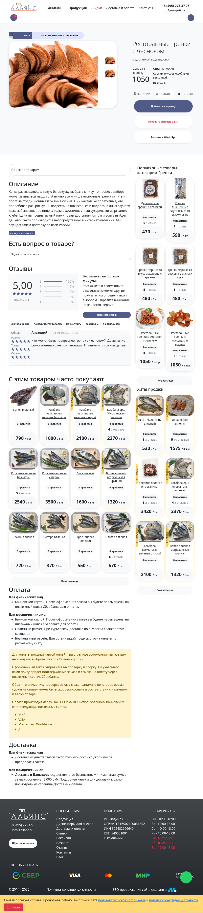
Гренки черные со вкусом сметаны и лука (180, 273)
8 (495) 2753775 (23, 825)
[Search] (70, 170)
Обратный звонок (23, 843)
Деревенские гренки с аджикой (150, 205)
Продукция (64, 819)
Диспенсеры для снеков (74, 824)
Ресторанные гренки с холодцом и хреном (180, 338)
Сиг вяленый (85, 473)
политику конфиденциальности (173, 900)
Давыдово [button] (54, 8)
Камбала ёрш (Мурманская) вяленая (116, 413)
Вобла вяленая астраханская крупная (116, 477)
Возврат (62, 843)
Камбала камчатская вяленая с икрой (85, 413)
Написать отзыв (107, 314)
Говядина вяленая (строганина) (150, 484)
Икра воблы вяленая (180, 421)
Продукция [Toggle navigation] (78, 8)
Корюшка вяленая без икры (23, 475)
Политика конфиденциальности (71, 889)
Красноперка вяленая (85, 539)
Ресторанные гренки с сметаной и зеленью (149, 336)
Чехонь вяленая (23, 537)
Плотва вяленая (116, 537)
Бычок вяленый (23, 409)
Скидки (96, 8)
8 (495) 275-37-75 (177, 6)
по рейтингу (73, 324)
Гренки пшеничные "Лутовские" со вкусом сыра (180, 209)
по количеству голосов (48, 324)
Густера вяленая (54, 537)
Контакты (145, 8)
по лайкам (92, 324)
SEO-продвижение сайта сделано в (145, 889)
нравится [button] (164, 93)
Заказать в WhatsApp (163, 137)
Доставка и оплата (120, 8)
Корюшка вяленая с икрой (54, 475)
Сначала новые (20, 324)
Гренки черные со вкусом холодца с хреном (150, 273)
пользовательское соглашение (122, 900)
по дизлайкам (111, 324)
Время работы (176, 10)
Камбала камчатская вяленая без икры (54, 413)
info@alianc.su (23, 830)
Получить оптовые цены (163, 121)
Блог (59, 857)
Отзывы (62, 847)
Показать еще (69, 581)
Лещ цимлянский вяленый (150, 421)
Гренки (26, 35)
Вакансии (63, 838)
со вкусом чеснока (21, 233)
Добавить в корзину (163, 106)
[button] (191, 17)
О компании (113, 838)
